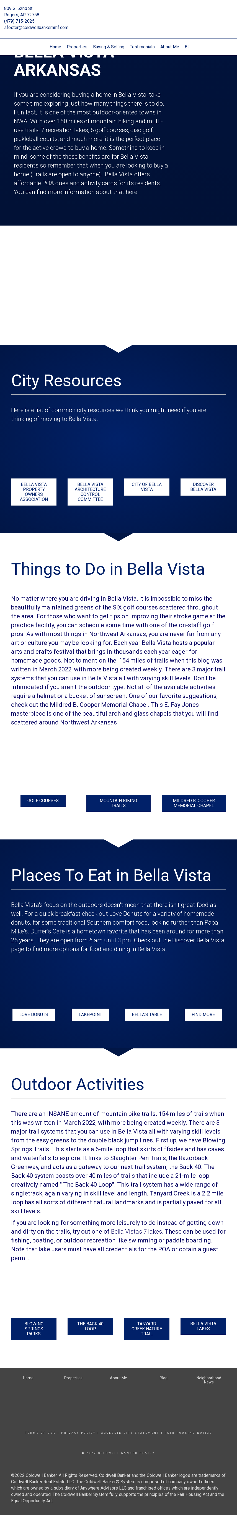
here (131, 192)
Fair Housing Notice (188, 1433)
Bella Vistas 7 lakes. (137, 1231)
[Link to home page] (118, 12)
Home (55, 46)
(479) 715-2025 (19, 21)
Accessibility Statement (130, 1433)
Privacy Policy (78, 1433)
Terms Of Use (40, 1433)
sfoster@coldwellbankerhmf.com (36, 27)
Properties (77, 46)
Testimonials (142, 46)
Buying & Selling (108, 46)
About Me (169, 46)
